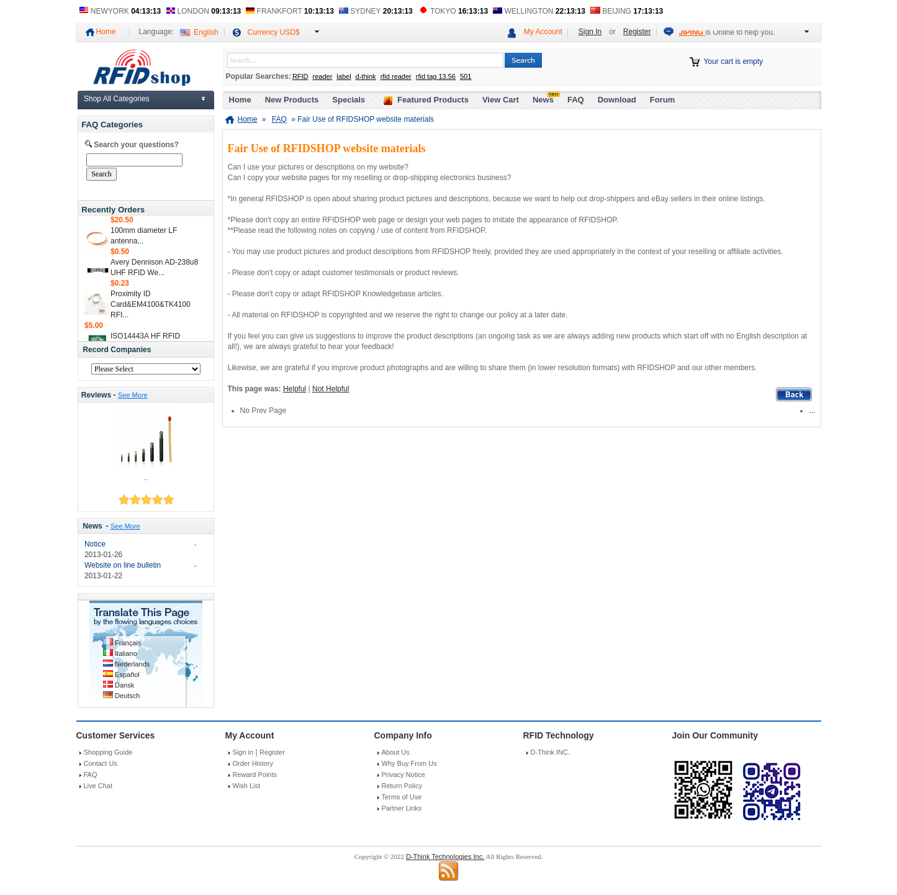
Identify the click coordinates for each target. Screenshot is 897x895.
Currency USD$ (274, 32)
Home (106, 31)
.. (146, 477)
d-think (366, 76)
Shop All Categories (116, 98)
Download (617, 99)
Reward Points (255, 774)
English (206, 32)
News (92, 526)
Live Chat (98, 785)
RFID (300, 76)
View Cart (500, 99)
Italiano (126, 653)
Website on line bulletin (122, 565)
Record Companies (117, 349)
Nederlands (132, 664)
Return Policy (402, 785)
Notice (95, 544)
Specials (348, 99)
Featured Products (433, 99)
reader (323, 76)
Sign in (243, 752)
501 (465, 76)
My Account (543, 31)
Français (128, 643)
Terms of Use (402, 797)
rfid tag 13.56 (436, 76)
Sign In (590, 31)
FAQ (575, 99)
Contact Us (100, 763)
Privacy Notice (403, 774)
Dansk (124, 685)
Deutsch (127, 695)
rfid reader (396, 76)
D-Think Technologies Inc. (445, 856)
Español (127, 674)
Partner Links (402, 808)
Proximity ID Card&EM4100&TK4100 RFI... (150, 307)
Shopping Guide (108, 752)
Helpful (294, 388)
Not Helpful (330, 388)
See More (133, 395)
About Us (396, 752)
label (343, 76)
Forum (662, 99)
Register (637, 31)
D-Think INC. (550, 752)
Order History (253, 763)
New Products (292, 99)
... (812, 410)
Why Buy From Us (409, 763)
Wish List (247, 785)
